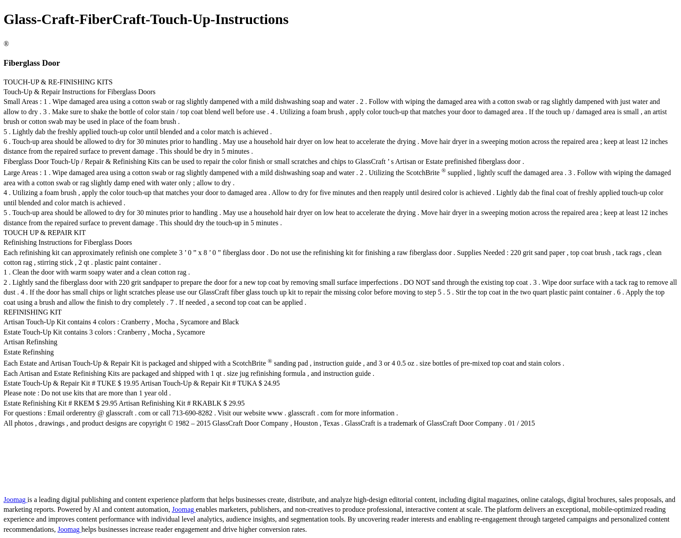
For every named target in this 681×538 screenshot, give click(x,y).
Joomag (16, 499)
